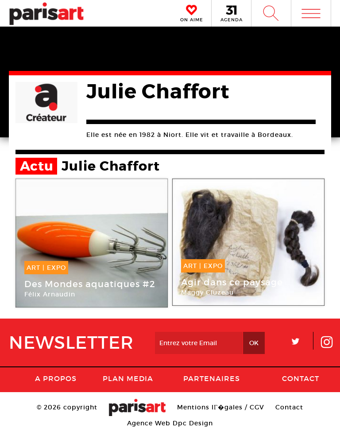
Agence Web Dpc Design (170, 423)
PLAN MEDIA (128, 378)
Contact (300, 378)
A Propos (56, 378)
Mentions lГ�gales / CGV (220, 407)
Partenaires (211, 378)
